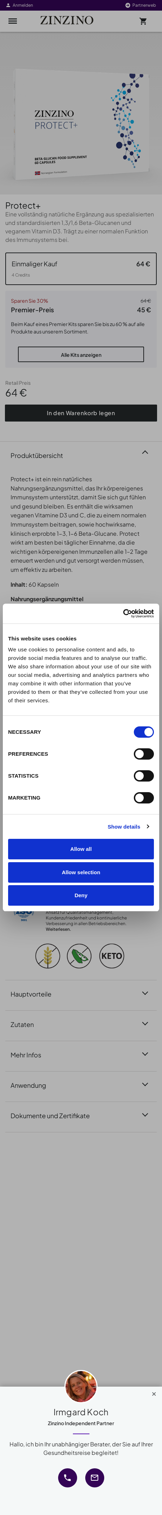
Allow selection (81, 872)
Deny (81, 895)
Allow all (81, 849)
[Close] (154, 1392)
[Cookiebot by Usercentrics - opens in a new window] (123, 613)
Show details (124, 827)
